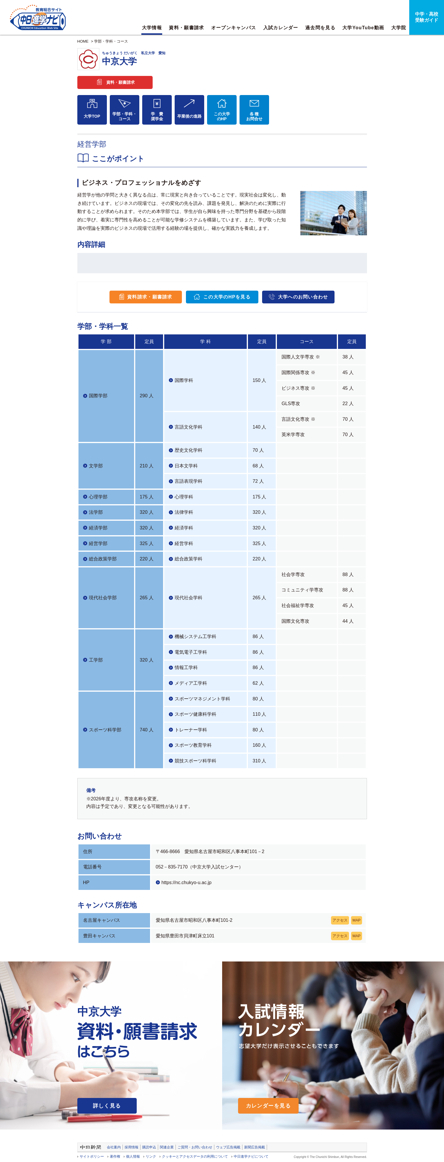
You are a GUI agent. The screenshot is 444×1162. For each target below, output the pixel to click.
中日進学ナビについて (251, 1156)
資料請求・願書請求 (149, 296)
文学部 (96, 465)
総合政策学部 (103, 558)
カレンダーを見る (268, 1106)
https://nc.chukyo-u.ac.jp (187, 882)
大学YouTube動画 (363, 27)
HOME (83, 41)
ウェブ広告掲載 (228, 1147)
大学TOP (92, 116)
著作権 (115, 1156)
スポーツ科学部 (105, 729)
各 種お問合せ (254, 116)
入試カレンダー (280, 27)
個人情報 (133, 1156)
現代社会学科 (188, 597)
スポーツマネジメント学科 (202, 698)
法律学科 (184, 512)
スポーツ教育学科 (193, 745)
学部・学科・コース (111, 41)
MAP (356, 920)
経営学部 (98, 543)
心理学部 (98, 496)
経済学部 (98, 527)
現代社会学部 (103, 597)
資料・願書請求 (186, 27)
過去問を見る (320, 27)
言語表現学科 (188, 481)
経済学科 (184, 527)
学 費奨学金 (157, 116)
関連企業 (167, 1147)
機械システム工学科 (195, 636)
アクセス (340, 920)
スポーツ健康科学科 (195, 714)
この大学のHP (222, 116)
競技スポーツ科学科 (195, 760)
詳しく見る (107, 1106)
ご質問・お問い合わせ (195, 1147)
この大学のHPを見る (227, 296)
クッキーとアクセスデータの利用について (195, 1156)
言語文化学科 (188, 427)
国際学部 (98, 395)
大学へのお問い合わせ (303, 296)
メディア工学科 (191, 683)
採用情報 (131, 1147)
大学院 (398, 27)
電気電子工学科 (191, 652)
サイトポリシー (92, 1156)
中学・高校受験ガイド (426, 17)
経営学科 (184, 543)
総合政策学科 (188, 558)
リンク (151, 1156)
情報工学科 (186, 667)
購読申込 (149, 1147)
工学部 (96, 660)
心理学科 (184, 496)
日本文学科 (186, 465)
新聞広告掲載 (254, 1147)
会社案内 (114, 1147)
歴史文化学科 (188, 450)
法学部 (96, 512)
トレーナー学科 (191, 729)
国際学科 (184, 380)
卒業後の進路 (189, 116)
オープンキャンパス (233, 27)
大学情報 (152, 27)
